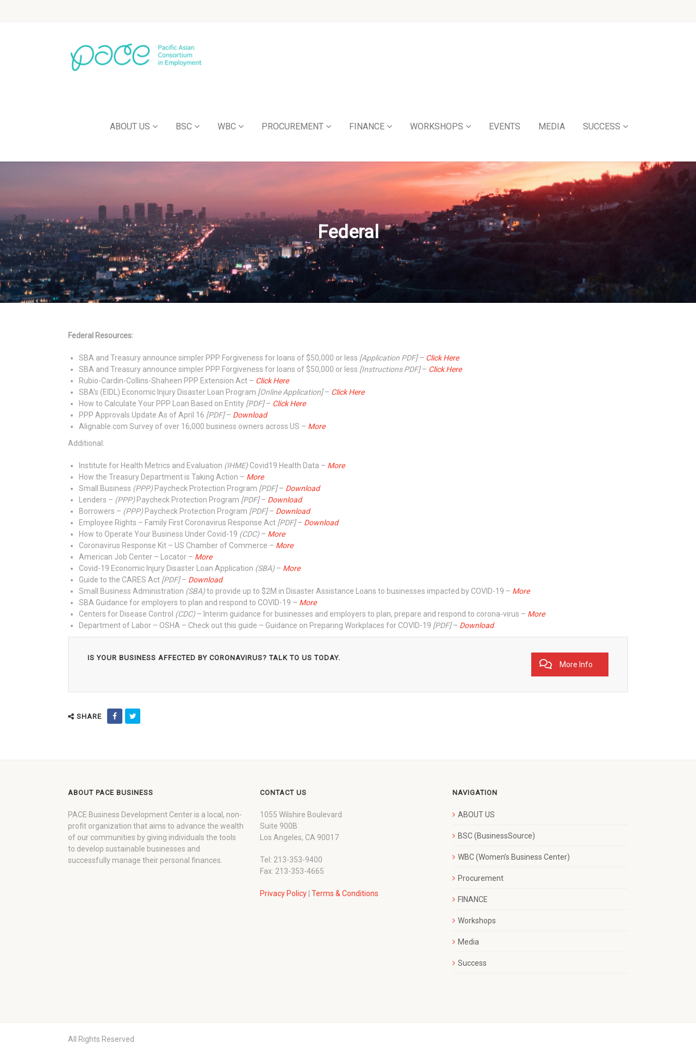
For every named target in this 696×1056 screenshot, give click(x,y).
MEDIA (551, 126)
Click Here (272, 380)
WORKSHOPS (436, 126)
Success (472, 963)
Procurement (481, 878)
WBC (226, 126)
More (316, 426)
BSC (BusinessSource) (496, 835)
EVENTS (504, 126)
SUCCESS (601, 126)
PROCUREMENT (293, 126)
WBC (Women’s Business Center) (514, 857)
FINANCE (366, 126)
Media (468, 941)
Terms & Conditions (345, 893)
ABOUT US (130, 126)
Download (250, 415)
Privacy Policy (283, 893)
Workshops (477, 920)
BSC (184, 126)
